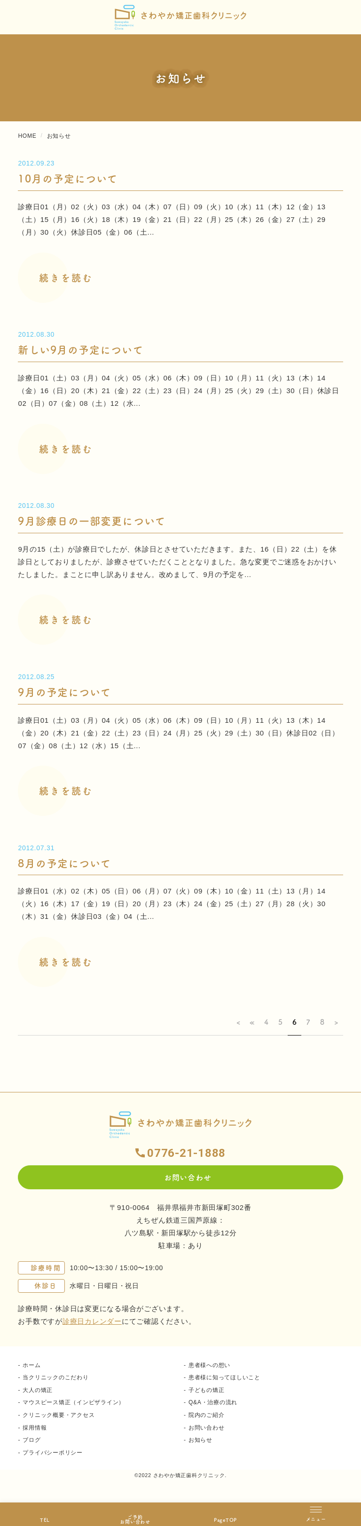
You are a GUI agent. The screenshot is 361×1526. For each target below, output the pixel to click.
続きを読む (66, 278)
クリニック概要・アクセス (58, 1415)
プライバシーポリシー (53, 1452)
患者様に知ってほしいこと (224, 1377)
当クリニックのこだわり (55, 1377)
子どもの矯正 (206, 1390)
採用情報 (35, 1427)
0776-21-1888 (186, 1153)
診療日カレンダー (92, 1321)
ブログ (31, 1440)
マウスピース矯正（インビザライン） (74, 1402)
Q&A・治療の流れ (212, 1402)
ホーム (31, 1365)
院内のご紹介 (206, 1415)
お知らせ (200, 1440)
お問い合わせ (206, 1427)
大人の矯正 (38, 1390)
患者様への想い (209, 1365)
